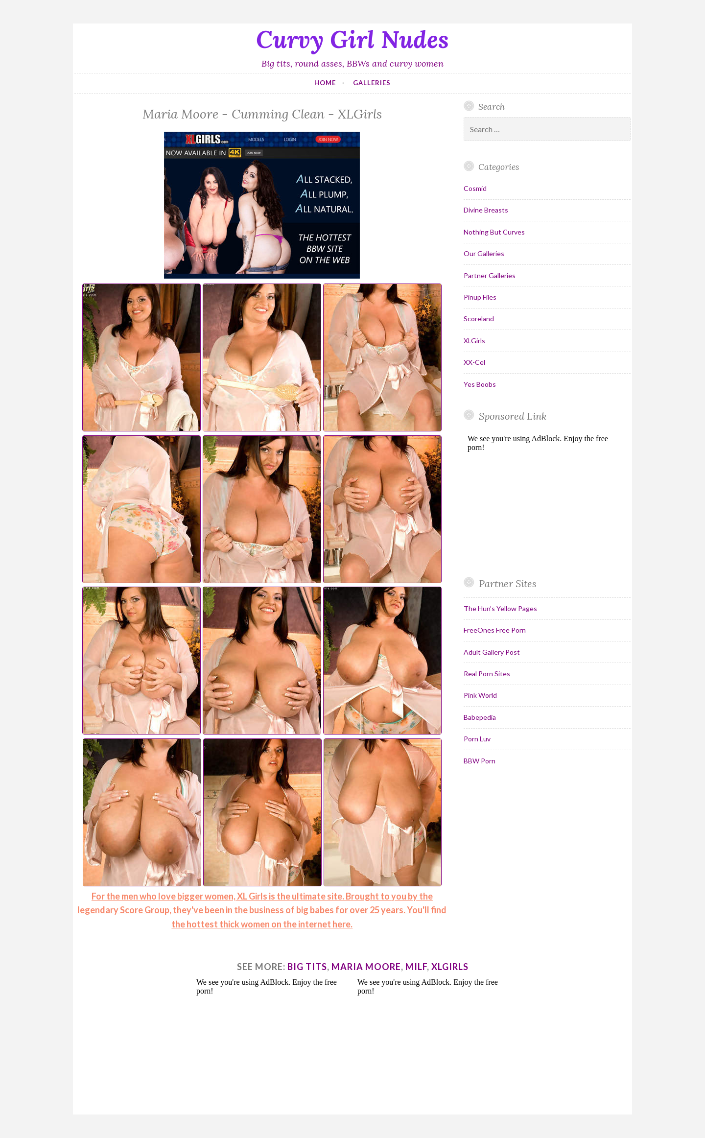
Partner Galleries (490, 275)
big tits (307, 966)
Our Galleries (484, 253)
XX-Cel (474, 362)
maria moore (366, 966)
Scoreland (479, 318)
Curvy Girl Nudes (352, 39)
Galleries (372, 83)
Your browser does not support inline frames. (543, 498)
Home (325, 83)
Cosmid (475, 188)
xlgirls (450, 966)
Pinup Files (480, 297)
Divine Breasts (486, 210)
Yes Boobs (480, 384)
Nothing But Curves (494, 232)
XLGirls (474, 340)
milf (416, 966)
